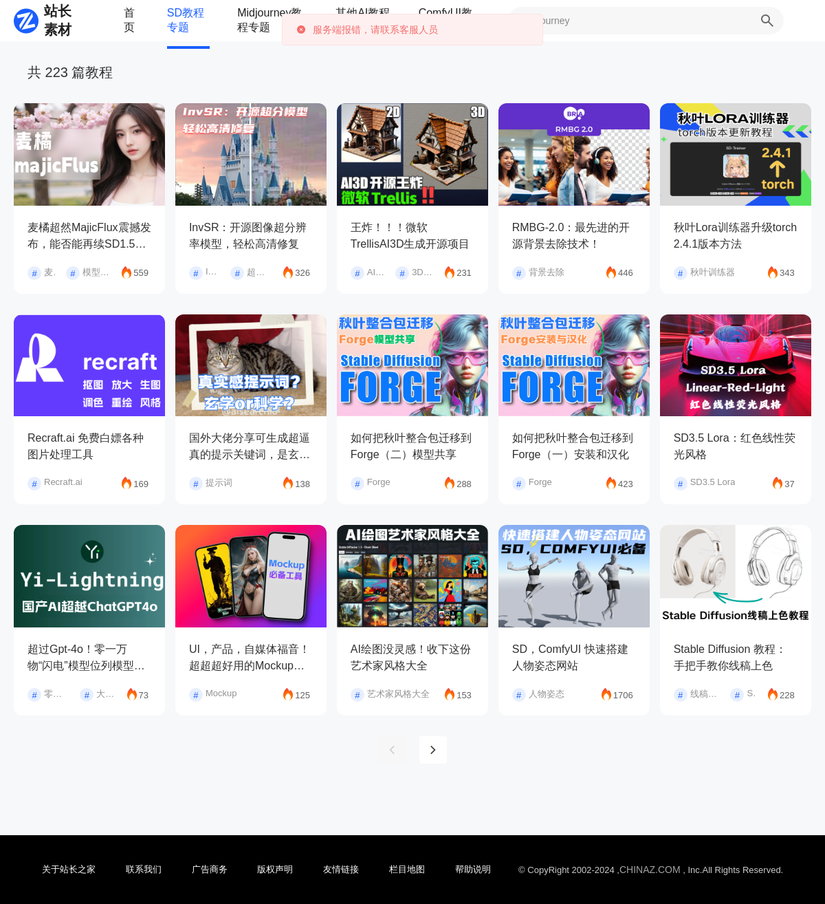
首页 (129, 20)
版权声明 (275, 869)
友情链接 (341, 869)
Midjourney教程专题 (269, 20)
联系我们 (144, 869)
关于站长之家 (69, 869)
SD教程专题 (185, 20)
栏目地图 (407, 869)
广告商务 (210, 869)
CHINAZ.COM (650, 869)
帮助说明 (473, 869)
